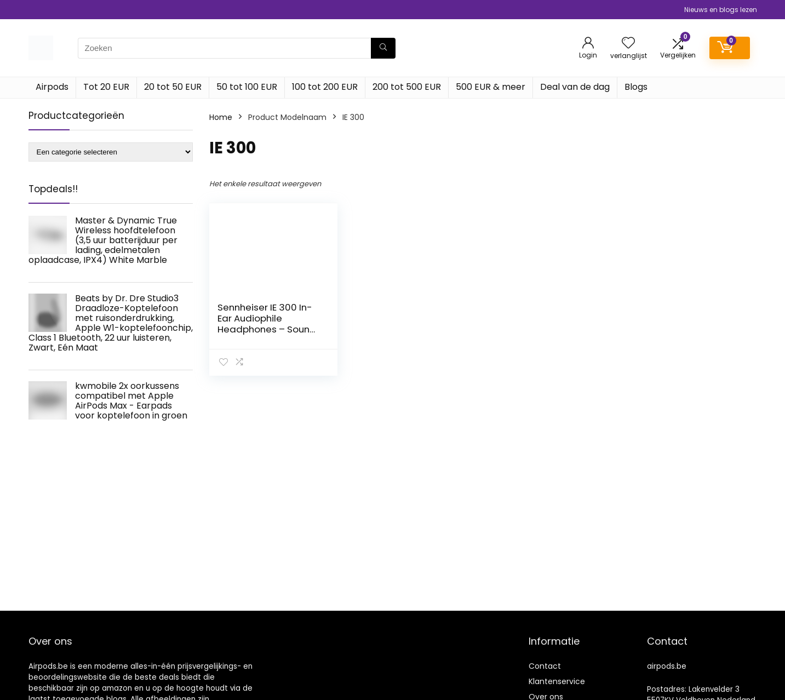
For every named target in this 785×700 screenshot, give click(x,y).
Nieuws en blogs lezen (720, 9)
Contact (545, 666)
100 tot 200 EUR (325, 87)
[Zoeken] (383, 48)
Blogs (636, 87)
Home (220, 117)
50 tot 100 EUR (246, 87)
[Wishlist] (628, 44)
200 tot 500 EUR (407, 87)
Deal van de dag (575, 87)
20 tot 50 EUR (173, 87)
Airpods (52, 87)
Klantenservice (557, 681)
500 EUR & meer (490, 87)
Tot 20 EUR (106, 87)
